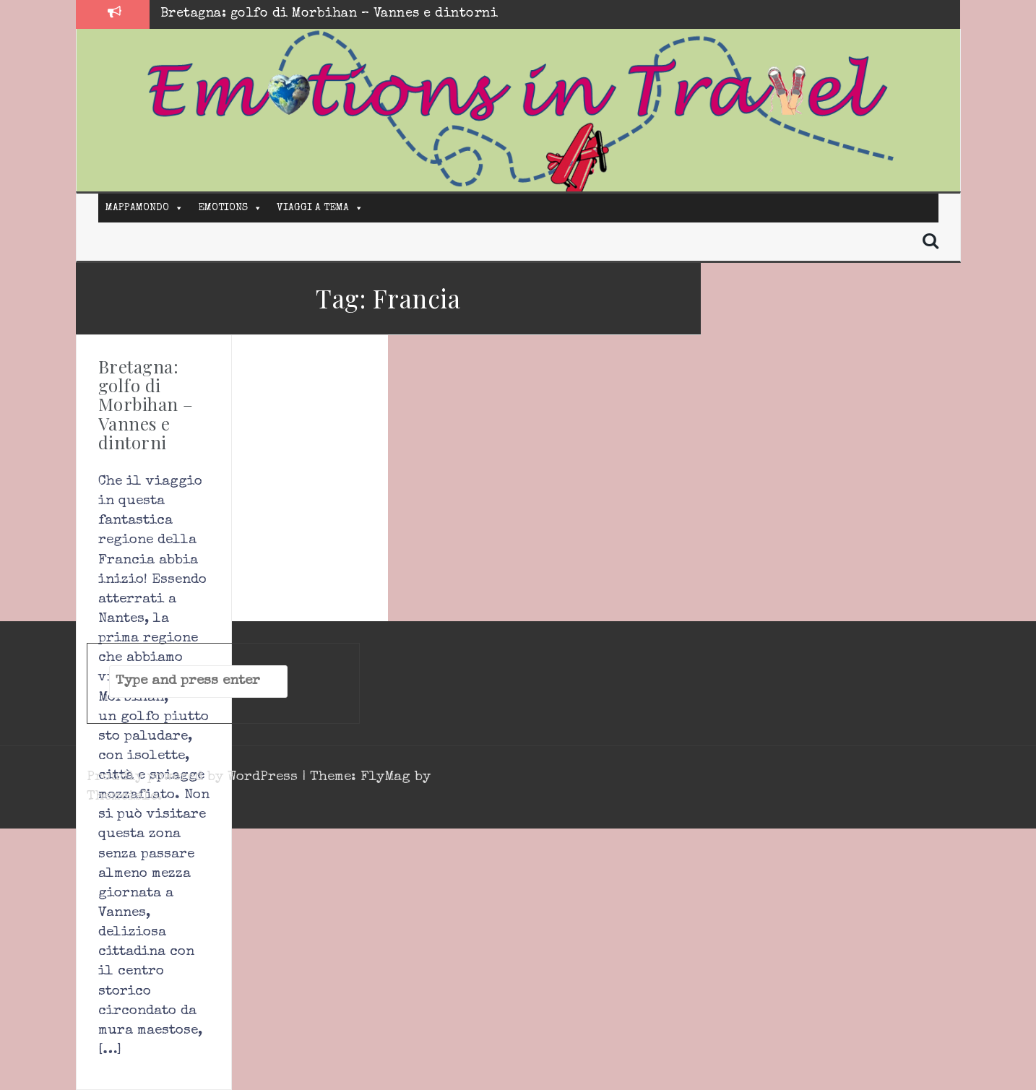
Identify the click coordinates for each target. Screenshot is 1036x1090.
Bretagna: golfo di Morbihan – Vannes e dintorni (329, 13)
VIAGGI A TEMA (313, 208)
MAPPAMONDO (137, 208)
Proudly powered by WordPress (194, 777)
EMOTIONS (223, 208)
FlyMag (385, 777)
